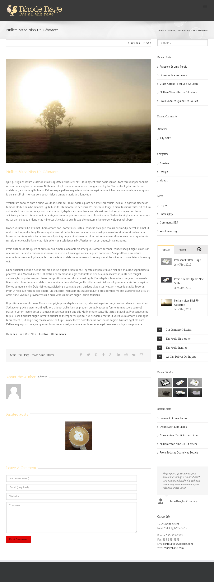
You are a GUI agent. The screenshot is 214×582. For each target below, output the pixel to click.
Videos (164, 180)
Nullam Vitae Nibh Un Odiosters (178, 92)
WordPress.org (168, 231)
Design (164, 172)
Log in (163, 205)
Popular (166, 249)
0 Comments (58, 333)
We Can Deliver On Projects (176, 357)
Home (161, 30)
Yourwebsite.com (173, 549)
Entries (166, 214)
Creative (171, 30)
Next (146, 43)
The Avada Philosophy (174, 339)
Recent (182, 249)
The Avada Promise (172, 348)
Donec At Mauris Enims (173, 75)
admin (13, 333)
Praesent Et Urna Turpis (173, 66)
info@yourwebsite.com (179, 545)
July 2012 (165, 138)
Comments (169, 222)
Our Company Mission (174, 330)
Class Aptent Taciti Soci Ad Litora (179, 84)
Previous (135, 43)
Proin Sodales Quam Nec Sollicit (179, 101)
